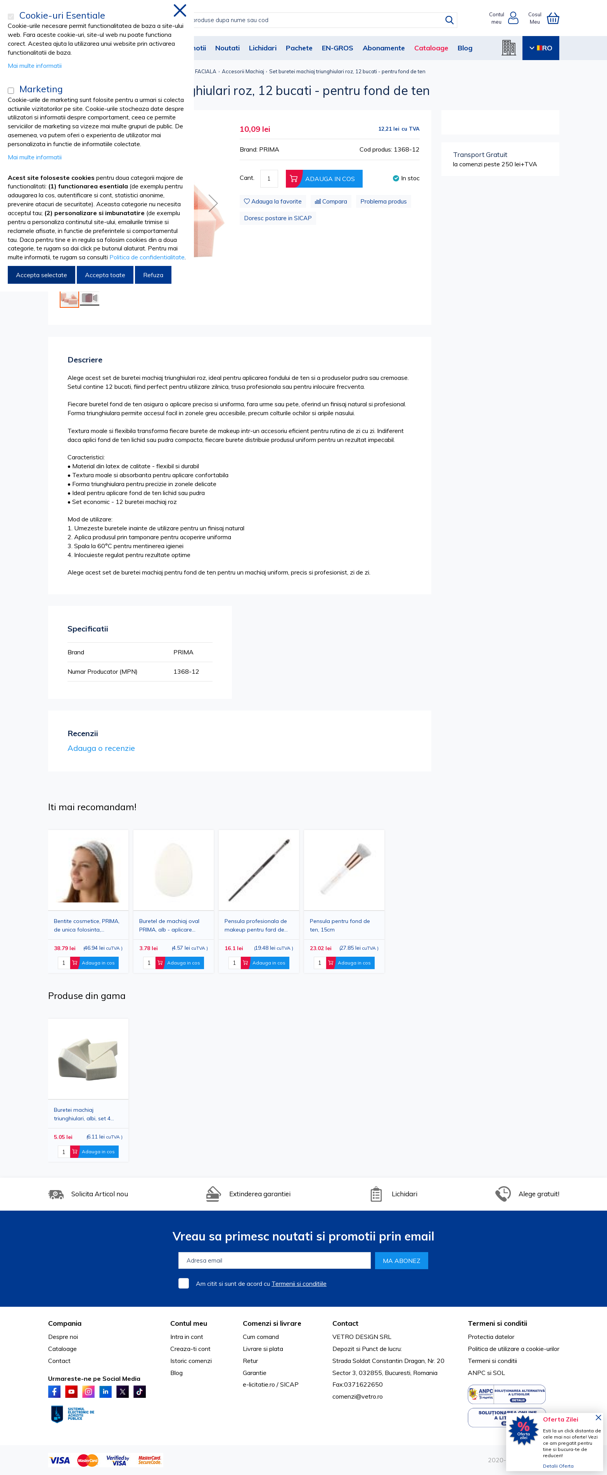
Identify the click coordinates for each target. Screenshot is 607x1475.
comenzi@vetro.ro (357, 1396)
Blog (465, 47)
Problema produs (383, 201)
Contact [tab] (345, 1323)
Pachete (299, 47)
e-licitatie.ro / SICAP (271, 1384)
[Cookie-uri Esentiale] (11, 17)
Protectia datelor (491, 1336)
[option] (259, 901)
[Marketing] (11, 91)
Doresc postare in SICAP (278, 218)
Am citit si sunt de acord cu (261, 1283)
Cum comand (261, 1336)
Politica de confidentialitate (147, 257)
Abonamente (384, 47)
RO (540, 47)
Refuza (153, 275)
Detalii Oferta (558, 1466)
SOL (499, 1373)
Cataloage (431, 47)
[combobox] (311, 20)
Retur (250, 1361)
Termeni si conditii (492, 1361)
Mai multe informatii (35, 65)
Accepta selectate (41, 275)
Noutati (227, 47)
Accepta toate (105, 275)
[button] (213, 203)
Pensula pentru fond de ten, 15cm (340, 925)
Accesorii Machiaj (243, 71)
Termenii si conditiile (299, 1283)
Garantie (254, 1373)
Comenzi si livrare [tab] (272, 1323)
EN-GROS (337, 47)
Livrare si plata (263, 1349)
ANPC (477, 1373)
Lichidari (263, 47)
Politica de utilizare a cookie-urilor (513, 1349)
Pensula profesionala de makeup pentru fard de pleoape (256, 925)
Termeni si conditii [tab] (497, 1323)
